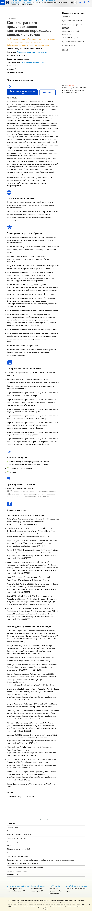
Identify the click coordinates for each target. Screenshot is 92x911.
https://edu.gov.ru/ (38, 886)
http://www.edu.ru (55, 886)
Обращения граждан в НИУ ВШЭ (18, 849)
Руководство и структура (16, 831)
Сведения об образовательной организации (23, 864)
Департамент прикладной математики (32, 52)
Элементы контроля (70, 37)
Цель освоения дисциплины (72, 20)
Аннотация (66, 16)
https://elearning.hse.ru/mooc (76, 886)
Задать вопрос (47, 92)
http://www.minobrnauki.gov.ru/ (18, 886)
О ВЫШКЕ (11, 824)
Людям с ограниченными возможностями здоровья (25, 867)
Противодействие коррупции (17, 856)
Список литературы (70, 45)
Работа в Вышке (12, 875)
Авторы (65, 49)
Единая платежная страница (17, 871)
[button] (40, 820)
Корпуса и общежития (15, 842)
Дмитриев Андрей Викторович (32, 62)
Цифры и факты (12, 827)
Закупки (9, 845)
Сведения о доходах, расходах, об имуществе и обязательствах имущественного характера (40, 860)
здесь (47, 903)
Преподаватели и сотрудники (18, 838)
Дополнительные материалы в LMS (22, 92)
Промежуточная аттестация (73, 41)
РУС (72, 2)
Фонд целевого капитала (16, 853)
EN (75, 2)
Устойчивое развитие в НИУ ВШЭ (19, 834)
